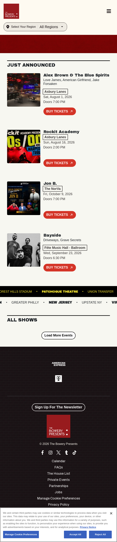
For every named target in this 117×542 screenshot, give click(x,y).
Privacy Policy (58, 504)
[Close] (111, 513)
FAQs (58, 467)
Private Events (58, 480)
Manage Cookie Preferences (58, 498)
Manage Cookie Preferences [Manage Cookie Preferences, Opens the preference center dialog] (21, 534)
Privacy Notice (88, 527)
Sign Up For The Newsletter (58, 407)
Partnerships (58, 486)
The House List (58, 473)
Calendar (58, 461)
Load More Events (58, 335)
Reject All (100, 534)
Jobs (58, 492)
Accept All (75, 534)
